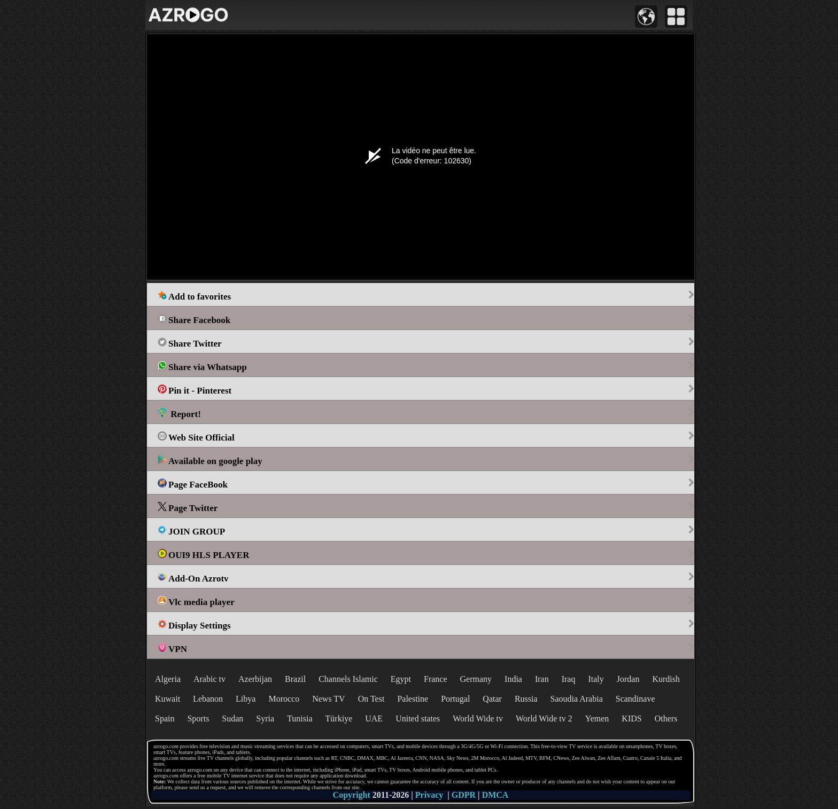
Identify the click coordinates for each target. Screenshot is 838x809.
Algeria (168, 679)
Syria (265, 718)
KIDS (631, 718)
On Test (371, 698)
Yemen (597, 718)
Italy (595, 679)
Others (666, 718)
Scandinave (635, 698)
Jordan (628, 679)
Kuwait (167, 698)
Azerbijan (255, 679)
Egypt (401, 679)
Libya (245, 698)
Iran (542, 679)
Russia (526, 698)
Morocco (283, 698)
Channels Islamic (348, 679)
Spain (164, 718)
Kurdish (666, 679)
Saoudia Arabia (576, 698)
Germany (476, 679)
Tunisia (299, 718)
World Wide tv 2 (544, 718)
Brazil (295, 679)
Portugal (455, 698)
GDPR (464, 794)
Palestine (412, 698)
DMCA (495, 794)
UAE (374, 718)
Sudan (232, 718)
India (513, 679)
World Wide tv (478, 718)
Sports (198, 718)
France (435, 679)
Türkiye (339, 718)
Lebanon (208, 698)
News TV (328, 698)
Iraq (569, 679)
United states (417, 718)
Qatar (492, 698)
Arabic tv (209, 679)
